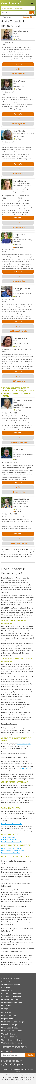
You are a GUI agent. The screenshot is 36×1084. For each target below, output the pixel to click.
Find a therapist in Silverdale (10, 853)
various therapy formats (24, 768)
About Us (6, 982)
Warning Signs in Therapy (12, 1043)
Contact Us (6, 1006)
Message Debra (19, 124)
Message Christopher (19, 331)
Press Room (7, 991)
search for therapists (23, 744)
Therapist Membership (11, 994)
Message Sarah (19, 227)
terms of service (26, 556)
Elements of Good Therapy (13, 1022)
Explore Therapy (9, 1019)
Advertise (6, 988)
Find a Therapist (9, 1016)
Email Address (7, 1051)
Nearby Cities (29, 17)
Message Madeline (19, 543)
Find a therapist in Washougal (11, 848)
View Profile (18, 64)
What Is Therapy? (9, 1034)
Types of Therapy (9, 1037)
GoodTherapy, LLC (22, 1069)
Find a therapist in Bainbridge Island (12, 850)
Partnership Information (12, 1003)
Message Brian (19, 492)
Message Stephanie (19, 442)
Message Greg (19, 281)
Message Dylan (18, 74)
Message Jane (19, 381)
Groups (5, 1009)
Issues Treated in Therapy (13, 1040)
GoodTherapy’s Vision (11, 985)
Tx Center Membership (11, 997)
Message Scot (19, 174)
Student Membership (10, 1000)
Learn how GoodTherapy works (11, 824)
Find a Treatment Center (12, 1031)
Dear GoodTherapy (10, 1028)
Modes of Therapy (9, 1025)
